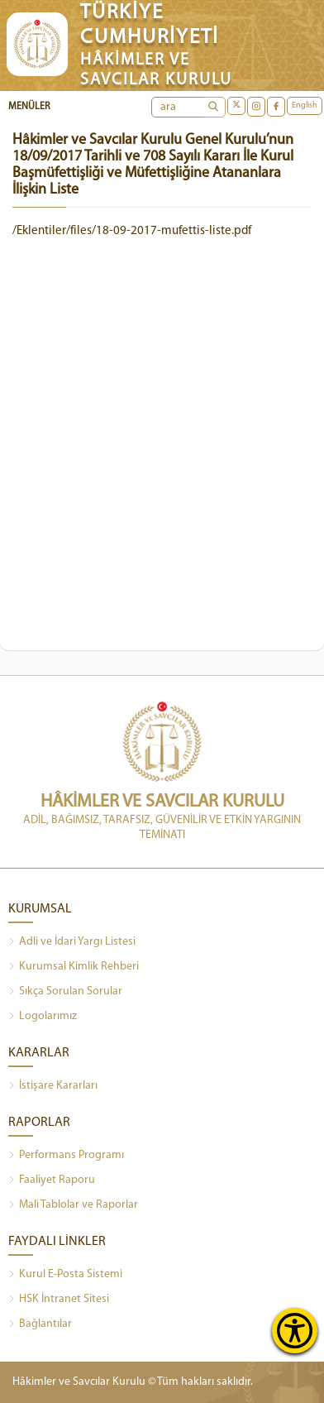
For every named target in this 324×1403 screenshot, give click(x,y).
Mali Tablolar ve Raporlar (73, 1205)
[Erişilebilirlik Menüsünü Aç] (294, 1330)
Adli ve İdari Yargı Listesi (72, 942)
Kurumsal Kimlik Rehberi (73, 967)
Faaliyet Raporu (51, 1180)
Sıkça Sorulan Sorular (65, 991)
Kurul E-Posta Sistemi (65, 1274)
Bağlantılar (40, 1324)
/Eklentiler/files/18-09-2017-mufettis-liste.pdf (131, 231)
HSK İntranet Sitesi (58, 1299)
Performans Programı (66, 1155)
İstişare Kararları (53, 1086)
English (304, 105)
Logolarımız (42, 1016)
